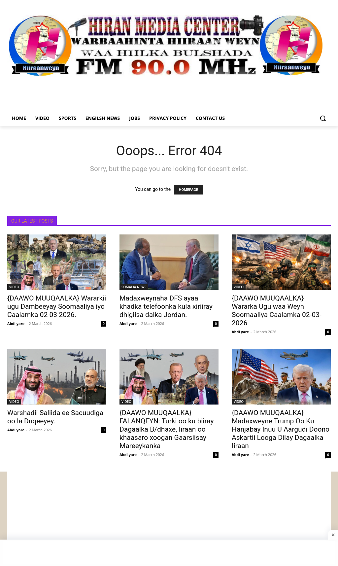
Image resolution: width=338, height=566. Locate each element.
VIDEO (14, 287)
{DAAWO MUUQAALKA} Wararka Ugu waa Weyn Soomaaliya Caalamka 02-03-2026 (276, 310)
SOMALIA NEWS (133, 287)
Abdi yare (15, 323)
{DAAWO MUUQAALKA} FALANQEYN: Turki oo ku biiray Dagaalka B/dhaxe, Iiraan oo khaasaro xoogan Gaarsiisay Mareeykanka (166, 429)
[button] (323, 118)
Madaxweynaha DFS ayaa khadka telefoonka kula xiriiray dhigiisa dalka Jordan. (166, 306)
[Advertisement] (169, 518)
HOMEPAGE (188, 190)
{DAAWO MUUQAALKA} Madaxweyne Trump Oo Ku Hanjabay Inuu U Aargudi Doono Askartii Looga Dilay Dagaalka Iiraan (280, 429)
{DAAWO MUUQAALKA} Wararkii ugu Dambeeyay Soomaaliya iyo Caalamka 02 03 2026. (56, 306)
